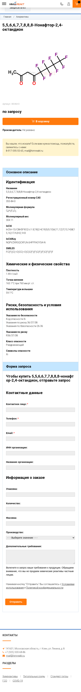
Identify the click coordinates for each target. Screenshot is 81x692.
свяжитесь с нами (16, 147)
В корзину (41, 121)
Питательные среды (34, 676)
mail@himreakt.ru (33, 150)
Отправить (16, 601)
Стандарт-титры (59, 676)
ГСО (5, 680)
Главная (7, 17)
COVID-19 (18, 680)
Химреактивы (22, 17)
